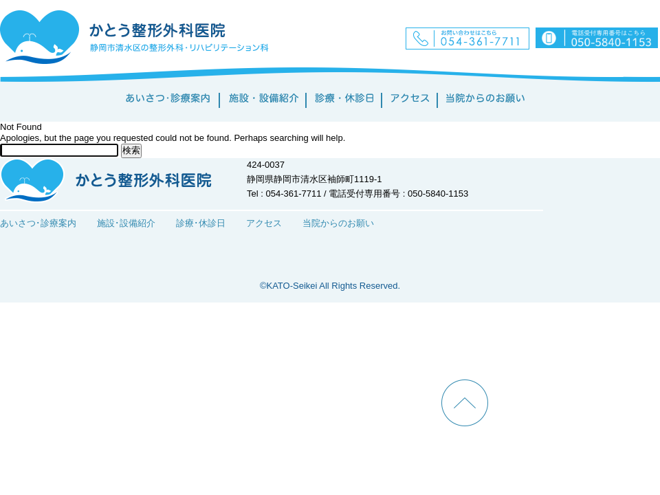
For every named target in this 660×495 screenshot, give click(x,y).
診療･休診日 (201, 223)
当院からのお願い (338, 223)
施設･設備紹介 (126, 223)
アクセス (264, 223)
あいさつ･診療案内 (38, 223)
